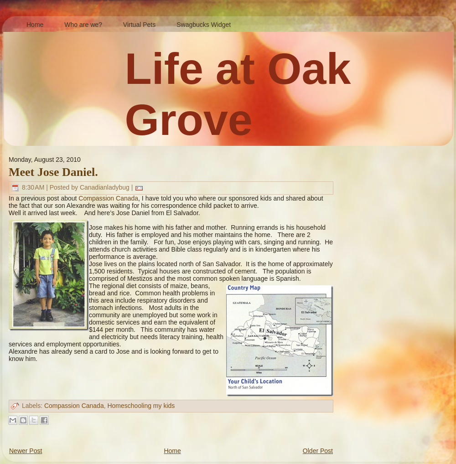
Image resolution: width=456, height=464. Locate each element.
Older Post (318, 450)
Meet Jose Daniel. (53, 172)
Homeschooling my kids (141, 405)
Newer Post (25, 450)
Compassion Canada (108, 198)
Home (172, 450)
